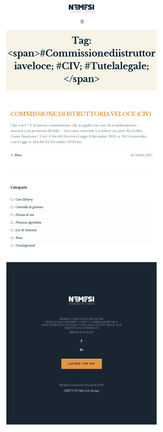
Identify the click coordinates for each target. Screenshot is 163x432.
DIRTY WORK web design (81, 390)
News (18, 155)
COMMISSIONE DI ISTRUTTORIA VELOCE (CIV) (81, 114)
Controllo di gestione (29, 207)
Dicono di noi (24, 215)
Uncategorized (25, 245)
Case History (24, 199)
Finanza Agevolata (28, 222)
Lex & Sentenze (26, 230)
